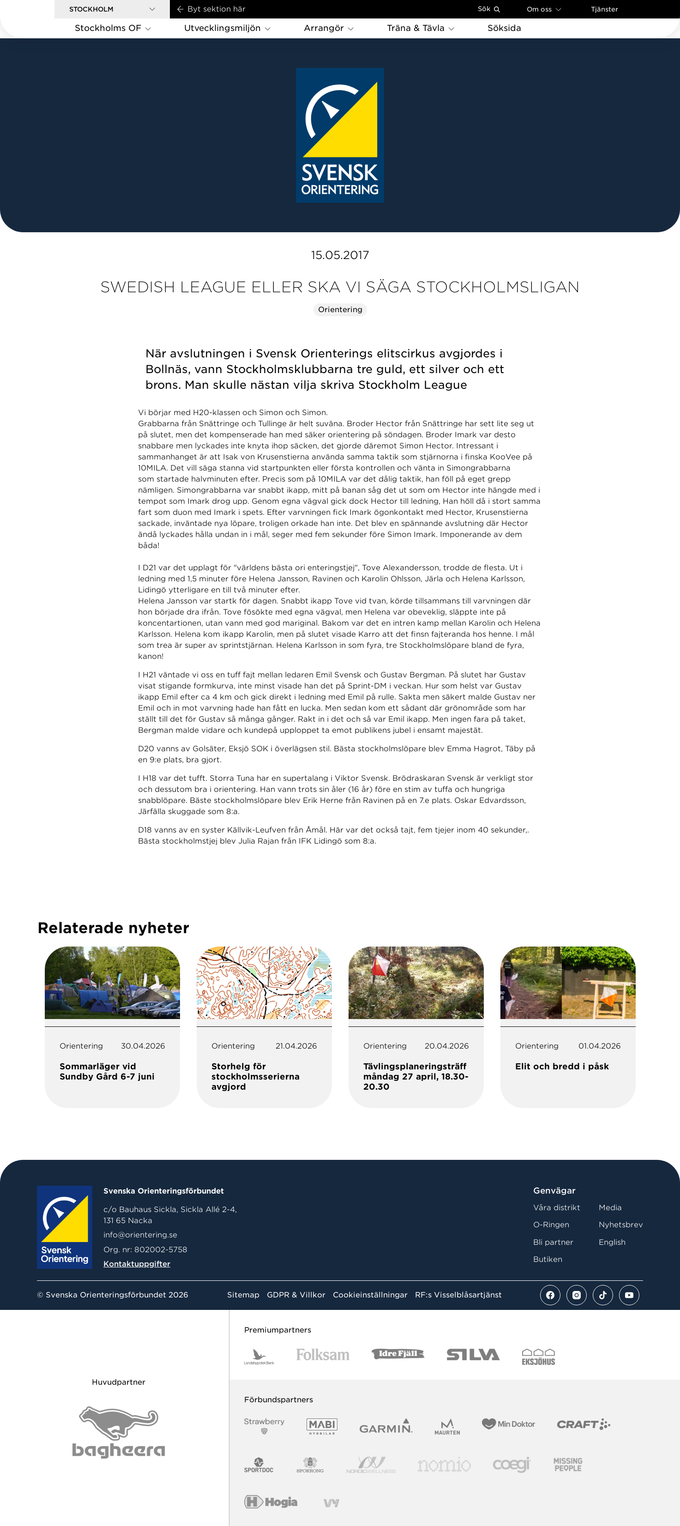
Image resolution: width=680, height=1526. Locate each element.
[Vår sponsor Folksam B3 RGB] (322, 1357)
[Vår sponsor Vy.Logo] (331, 1503)
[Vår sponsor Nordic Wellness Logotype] (371, 1465)
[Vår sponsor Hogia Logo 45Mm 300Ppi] (270, 1503)
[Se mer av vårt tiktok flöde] (603, 1295)
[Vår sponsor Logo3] (512, 1465)
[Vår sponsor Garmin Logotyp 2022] (386, 1426)
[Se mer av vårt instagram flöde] (576, 1295)
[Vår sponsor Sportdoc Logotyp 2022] (259, 1465)
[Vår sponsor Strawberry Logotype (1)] (264, 1426)
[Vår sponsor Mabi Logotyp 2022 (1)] (322, 1426)
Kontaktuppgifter (136, 1264)
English (612, 1242)
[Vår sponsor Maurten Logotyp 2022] (447, 1426)
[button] (112, 9)
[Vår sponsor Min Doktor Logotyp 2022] (508, 1426)
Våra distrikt (556, 1207)
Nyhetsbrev (621, 1224)
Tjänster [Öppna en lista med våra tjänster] (604, 9)
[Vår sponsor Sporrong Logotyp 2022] (310, 1465)
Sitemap (243, 1295)
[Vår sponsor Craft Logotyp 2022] (583, 1426)
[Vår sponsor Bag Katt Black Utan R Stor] (118, 1432)
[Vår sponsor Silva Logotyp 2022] (473, 1357)
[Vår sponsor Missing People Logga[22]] (568, 1465)
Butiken (547, 1259)
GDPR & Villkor (296, 1295)
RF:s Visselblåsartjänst (458, 1295)
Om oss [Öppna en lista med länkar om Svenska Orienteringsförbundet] (544, 9)
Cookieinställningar (370, 1295)
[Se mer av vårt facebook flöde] (550, 1295)
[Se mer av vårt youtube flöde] (629, 1295)
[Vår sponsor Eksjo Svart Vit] (538, 1357)
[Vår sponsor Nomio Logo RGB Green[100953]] (444, 1465)
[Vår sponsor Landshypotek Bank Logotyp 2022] (259, 1357)
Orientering (340, 309)
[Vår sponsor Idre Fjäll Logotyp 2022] (398, 1357)
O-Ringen (551, 1224)
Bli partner (553, 1242)
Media (610, 1207)
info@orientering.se (140, 1234)
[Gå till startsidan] (42, 19)
